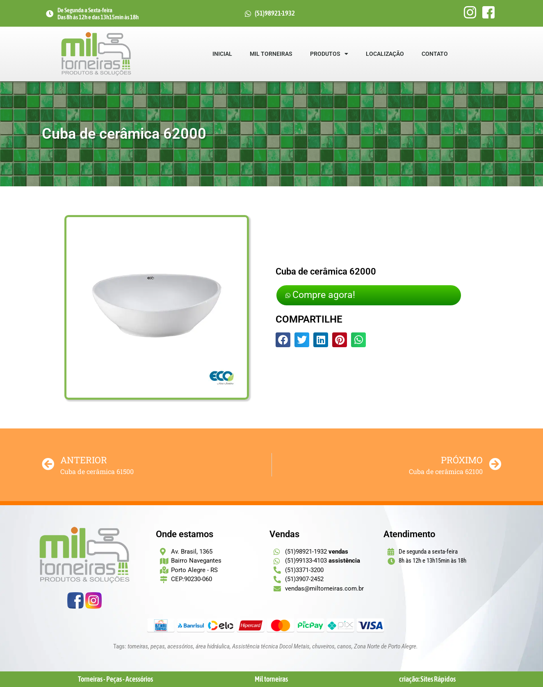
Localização (385, 53)
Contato (435, 53)
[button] (283, 341)
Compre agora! (326, 295)
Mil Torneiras (271, 53)
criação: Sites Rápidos (427, 679)
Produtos (329, 54)
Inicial (222, 53)
